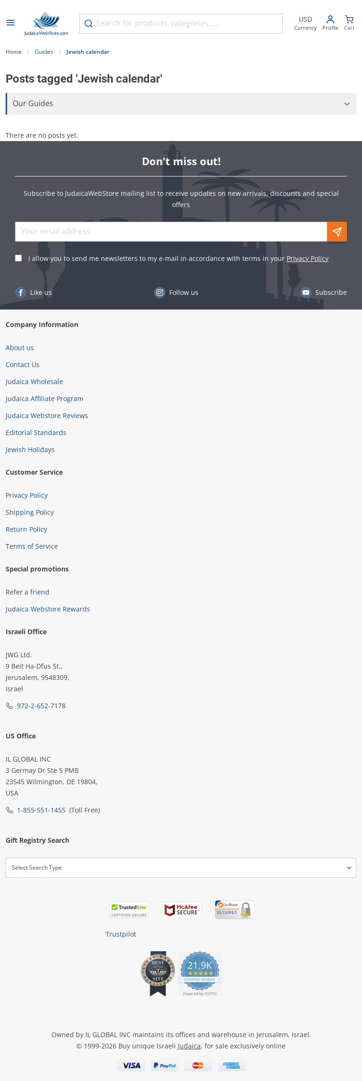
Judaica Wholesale (34, 381)
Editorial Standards (36, 432)
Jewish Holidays (30, 449)
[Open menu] (10, 23)
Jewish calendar (87, 52)
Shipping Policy (30, 512)
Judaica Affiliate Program (44, 398)
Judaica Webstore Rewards (48, 608)
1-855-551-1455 (41, 809)
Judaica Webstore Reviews (47, 415)
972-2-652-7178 (41, 705)
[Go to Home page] (46, 23)
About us (20, 347)
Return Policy (26, 529)
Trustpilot (121, 934)
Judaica (189, 1045)
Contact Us (23, 364)
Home (14, 52)
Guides (44, 52)
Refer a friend (27, 591)
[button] (181, 103)
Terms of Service (32, 546)
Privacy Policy (308, 258)
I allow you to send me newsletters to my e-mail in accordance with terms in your (178, 258)
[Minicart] (349, 24)
